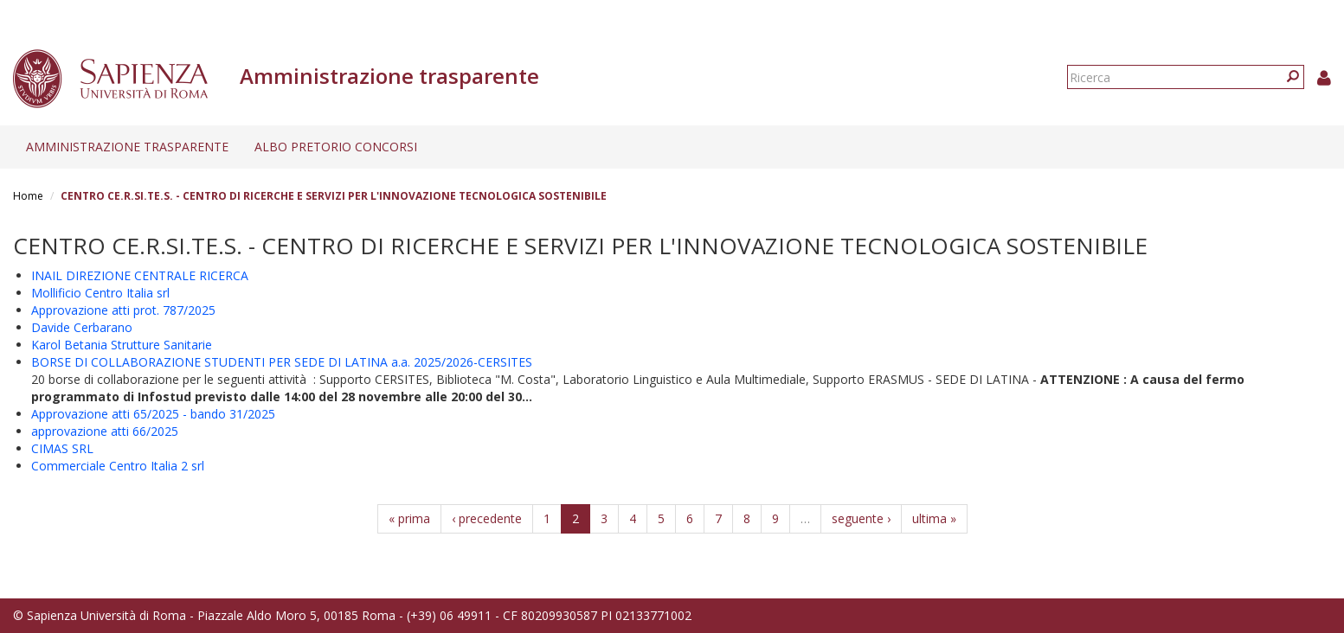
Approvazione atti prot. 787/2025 (123, 310)
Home (28, 196)
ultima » (934, 518)
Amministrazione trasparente (127, 146)
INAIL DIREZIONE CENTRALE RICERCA (139, 275)
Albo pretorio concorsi (335, 146)
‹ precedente (487, 518)
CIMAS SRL (62, 448)
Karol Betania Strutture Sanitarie (121, 344)
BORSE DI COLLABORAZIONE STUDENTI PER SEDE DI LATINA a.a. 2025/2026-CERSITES (281, 362)
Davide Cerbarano (81, 327)
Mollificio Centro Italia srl (100, 293)
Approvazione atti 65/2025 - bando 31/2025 (153, 414)
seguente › (861, 518)
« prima (409, 518)
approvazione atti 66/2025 (104, 431)
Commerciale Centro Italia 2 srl (117, 465)
